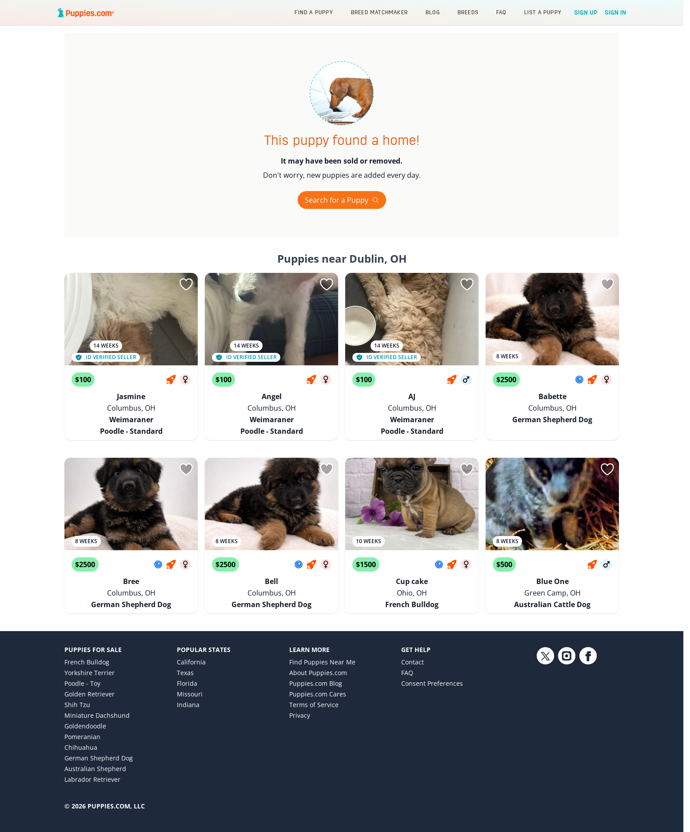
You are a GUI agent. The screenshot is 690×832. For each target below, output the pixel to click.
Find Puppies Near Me (322, 640)
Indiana (188, 683)
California (191, 640)
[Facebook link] (587, 699)
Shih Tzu (77, 683)
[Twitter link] (545, 699)
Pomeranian (82, 715)
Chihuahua (80, 726)
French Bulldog (86, 640)
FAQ (501, 12)
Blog (433, 12)
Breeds (468, 12)
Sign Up (586, 12)
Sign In (615, 12)
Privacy (299, 694)
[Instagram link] (566, 699)
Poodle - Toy (82, 662)
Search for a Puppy (342, 200)
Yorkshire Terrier (89, 651)
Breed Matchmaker (379, 12)
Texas (185, 651)
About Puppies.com (318, 651)
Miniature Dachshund (97, 694)
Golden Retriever (89, 672)
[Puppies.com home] (85, 12)
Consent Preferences (432, 662)
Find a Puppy (314, 12)
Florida (187, 662)
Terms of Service (314, 683)
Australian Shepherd (95, 747)
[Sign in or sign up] (186, 284)
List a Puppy (543, 12)
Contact (412, 640)
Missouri (190, 672)
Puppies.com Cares (317, 672)
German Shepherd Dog (98, 736)
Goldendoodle (85, 704)
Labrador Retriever (92, 758)
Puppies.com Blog (315, 662)
